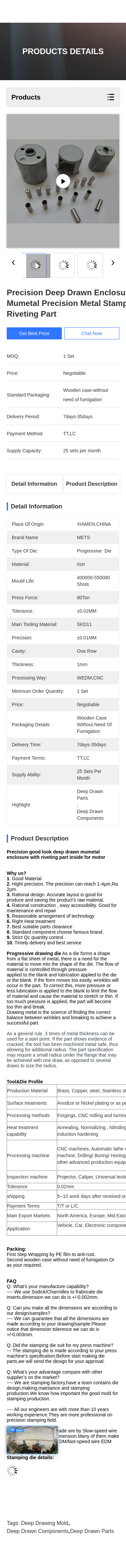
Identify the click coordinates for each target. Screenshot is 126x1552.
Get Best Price (34, 333)
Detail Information (34, 484)
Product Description (91, 484)
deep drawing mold (45, 1523)
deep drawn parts (92, 1531)
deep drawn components (38, 1531)
